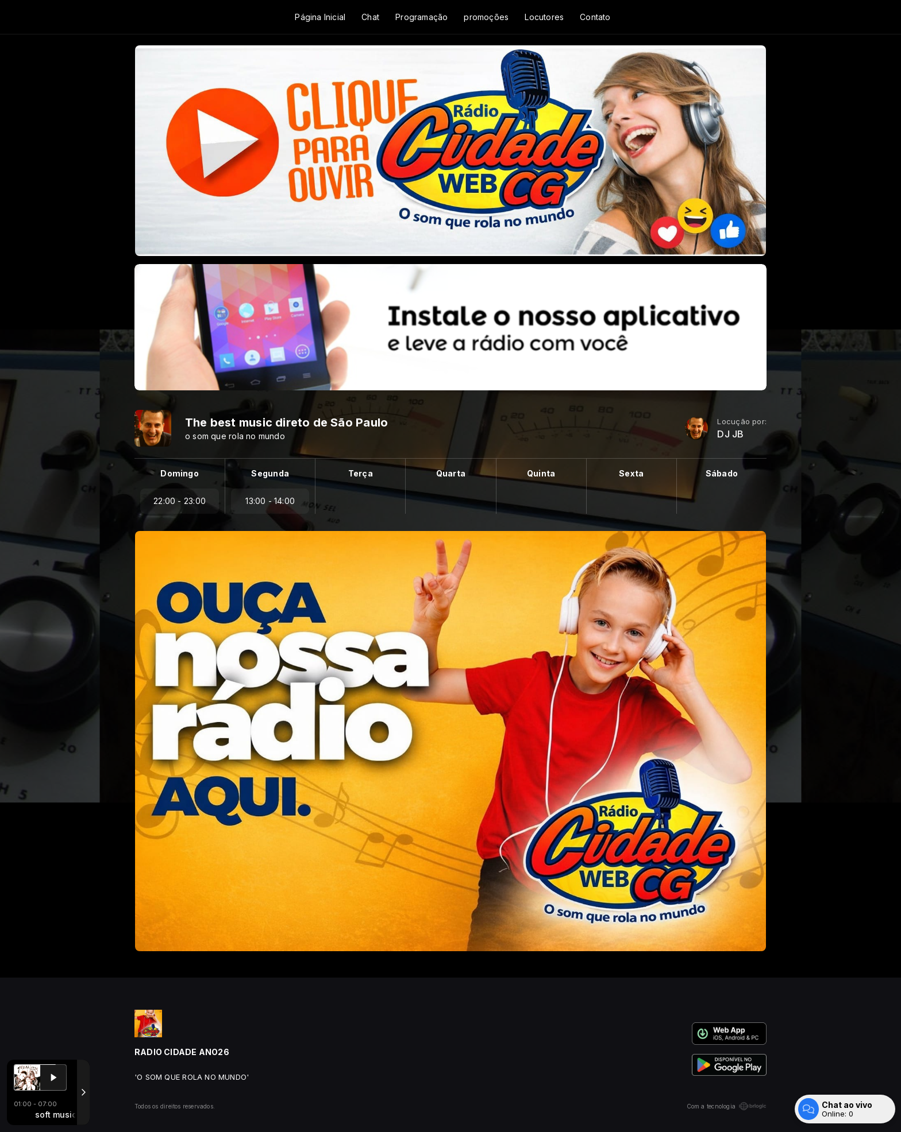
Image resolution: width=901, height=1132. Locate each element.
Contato (595, 17)
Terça (360, 473)
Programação (421, 17)
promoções (486, 17)
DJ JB (730, 434)
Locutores (544, 17)
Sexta (631, 473)
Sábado (722, 473)
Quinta (541, 473)
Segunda (269, 473)
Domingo (179, 473)
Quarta (450, 473)
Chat (370, 17)
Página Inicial (320, 17)
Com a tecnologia (727, 1106)
